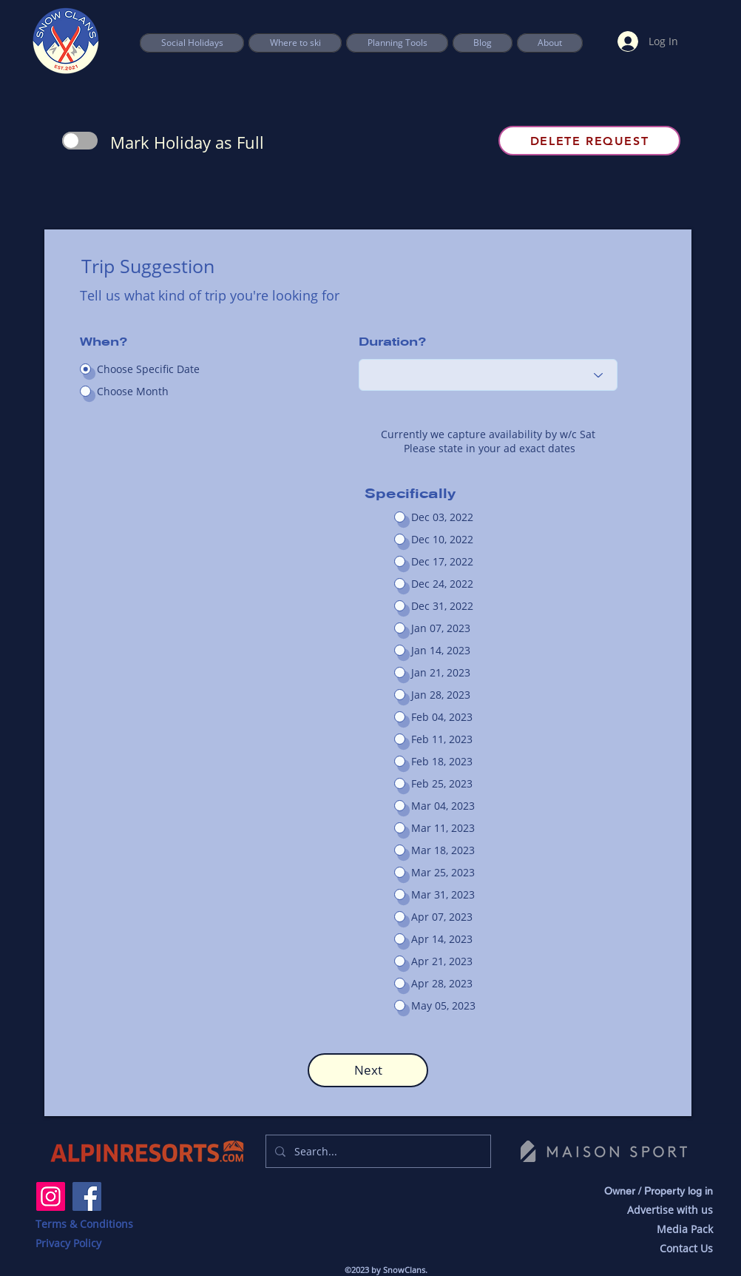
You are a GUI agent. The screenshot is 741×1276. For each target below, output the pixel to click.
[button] (397, 43)
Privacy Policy (68, 1243)
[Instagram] (50, 1196)
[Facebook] (86, 1196)
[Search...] (376, 1151)
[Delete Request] (589, 140)
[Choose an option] (488, 375)
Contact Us (686, 1248)
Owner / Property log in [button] (658, 1191)
